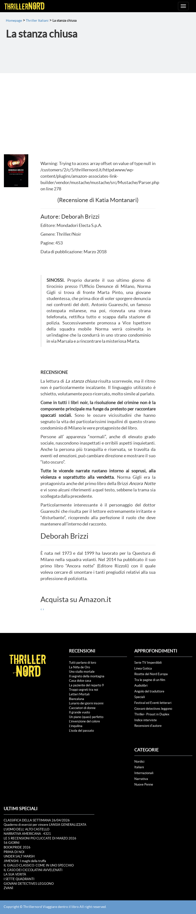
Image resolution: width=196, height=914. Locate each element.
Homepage (14, 20)
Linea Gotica (143, 668)
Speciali (139, 697)
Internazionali (143, 773)
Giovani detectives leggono (153, 708)
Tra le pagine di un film (149, 680)
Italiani (139, 767)
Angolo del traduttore (149, 691)
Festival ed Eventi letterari (152, 703)
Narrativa (141, 779)
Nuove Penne (143, 784)
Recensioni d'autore (148, 726)
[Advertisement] (98, 110)
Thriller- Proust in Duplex (151, 714)
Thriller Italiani (37, 20)
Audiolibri (140, 685)
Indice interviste (145, 720)
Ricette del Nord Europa (151, 674)
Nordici (139, 761)
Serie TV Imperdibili (148, 662)
